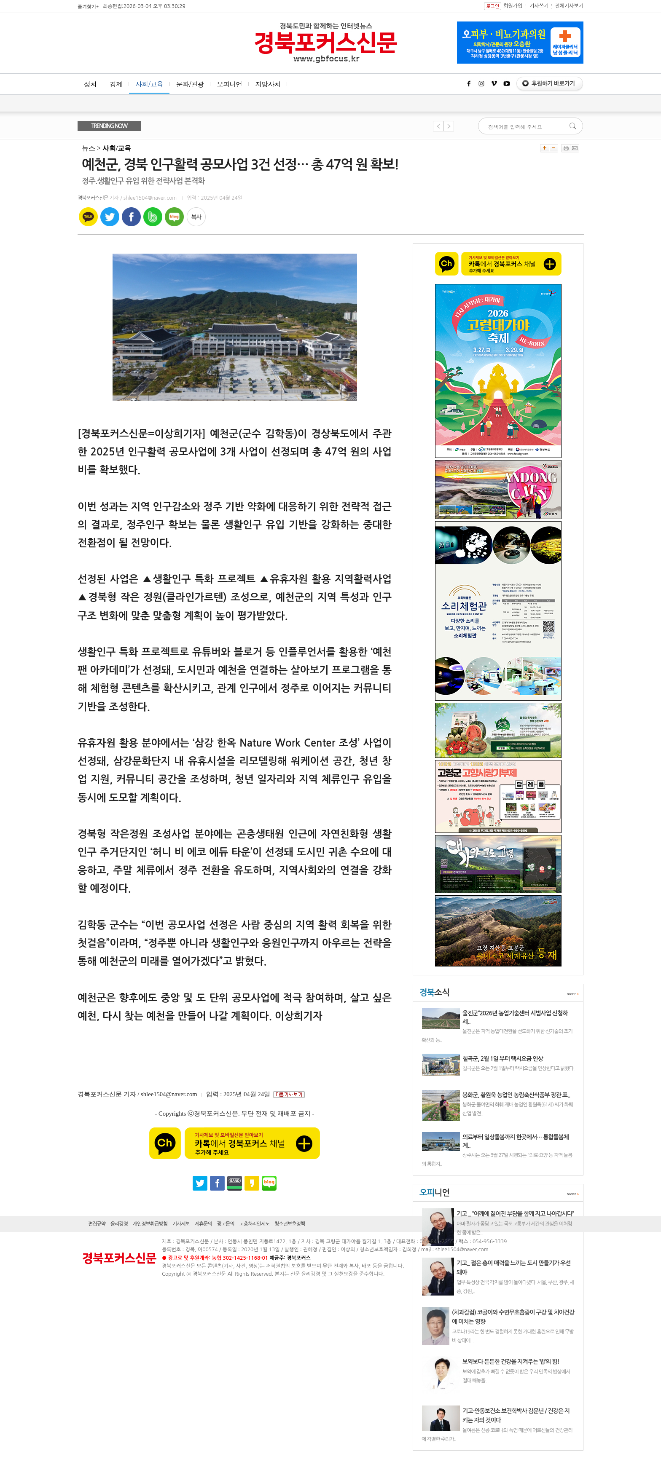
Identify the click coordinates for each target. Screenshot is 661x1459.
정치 (90, 84)
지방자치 (267, 84)
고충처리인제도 (254, 1223)
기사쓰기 (538, 5)
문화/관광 (190, 84)
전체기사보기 (569, 5)
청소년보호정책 (289, 1223)
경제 (116, 84)
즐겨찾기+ (88, 6)
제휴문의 (203, 1223)
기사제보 (181, 1223)
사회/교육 (149, 84)
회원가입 (512, 5)
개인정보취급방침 (150, 1223)
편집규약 (96, 1223)
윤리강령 (119, 1223)
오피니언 (229, 84)
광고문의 (225, 1223)
